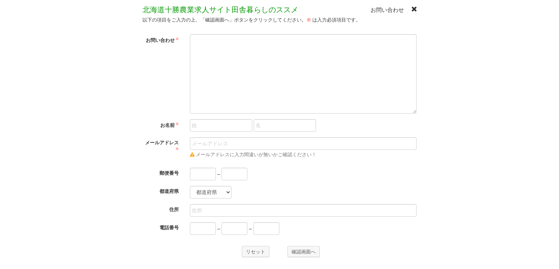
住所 (174, 209)
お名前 (169, 125)
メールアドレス (162, 145)
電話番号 (169, 227)
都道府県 (169, 191)
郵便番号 (169, 173)
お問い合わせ (162, 40)
